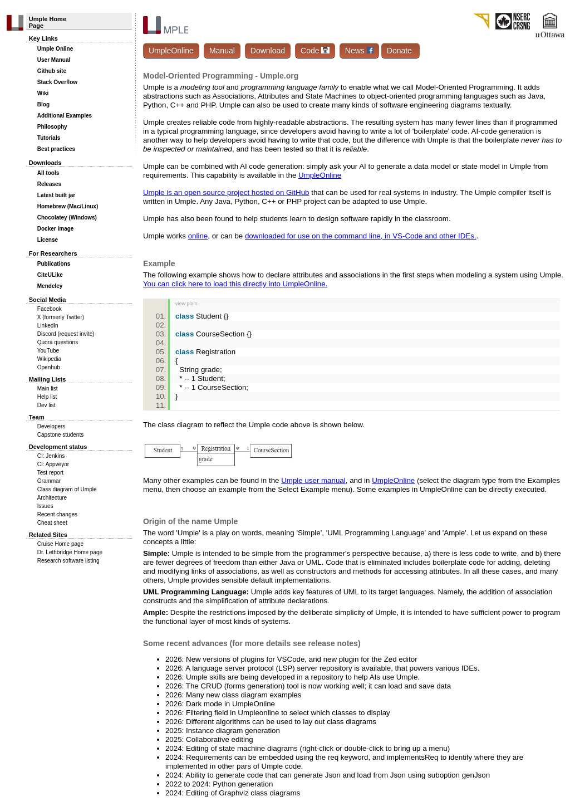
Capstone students (60, 435)
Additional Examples (64, 116)
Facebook (49, 309)
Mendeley (50, 286)
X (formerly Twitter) (60, 317)
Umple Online (55, 49)
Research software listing (68, 561)
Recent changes (57, 514)
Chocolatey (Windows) (67, 217)
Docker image (55, 229)
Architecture (52, 498)
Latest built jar (56, 195)
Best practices (56, 149)
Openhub (48, 367)
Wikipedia (49, 359)
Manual (222, 50)
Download (267, 50)
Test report (50, 473)
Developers (51, 426)
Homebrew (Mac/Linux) (67, 206)
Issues (45, 506)
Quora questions (57, 342)
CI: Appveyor (53, 464)
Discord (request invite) (66, 334)
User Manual (53, 60)
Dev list (46, 405)
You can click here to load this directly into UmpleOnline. (235, 284)
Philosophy (52, 127)
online (198, 236)
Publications (53, 264)
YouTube (48, 351)
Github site (51, 71)
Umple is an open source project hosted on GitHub (226, 192)
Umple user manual (313, 480)
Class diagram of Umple (67, 489)
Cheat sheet (52, 523)
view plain (186, 303)
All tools (48, 173)
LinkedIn (47, 326)
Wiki (42, 93)
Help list (47, 397)
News (359, 50)
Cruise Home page (60, 544)
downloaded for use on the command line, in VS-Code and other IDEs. (360, 236)
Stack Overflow (57, 82)
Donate (400, 50)
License (47, 240)
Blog (43, 104)
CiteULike (50, 275)
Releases (49, 184)
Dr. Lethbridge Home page (69, 552)
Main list (47, 388)
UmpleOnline (171, 50)
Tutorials (48, 138)
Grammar (49, 481)
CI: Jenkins (51, 456)
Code (315, 50)
